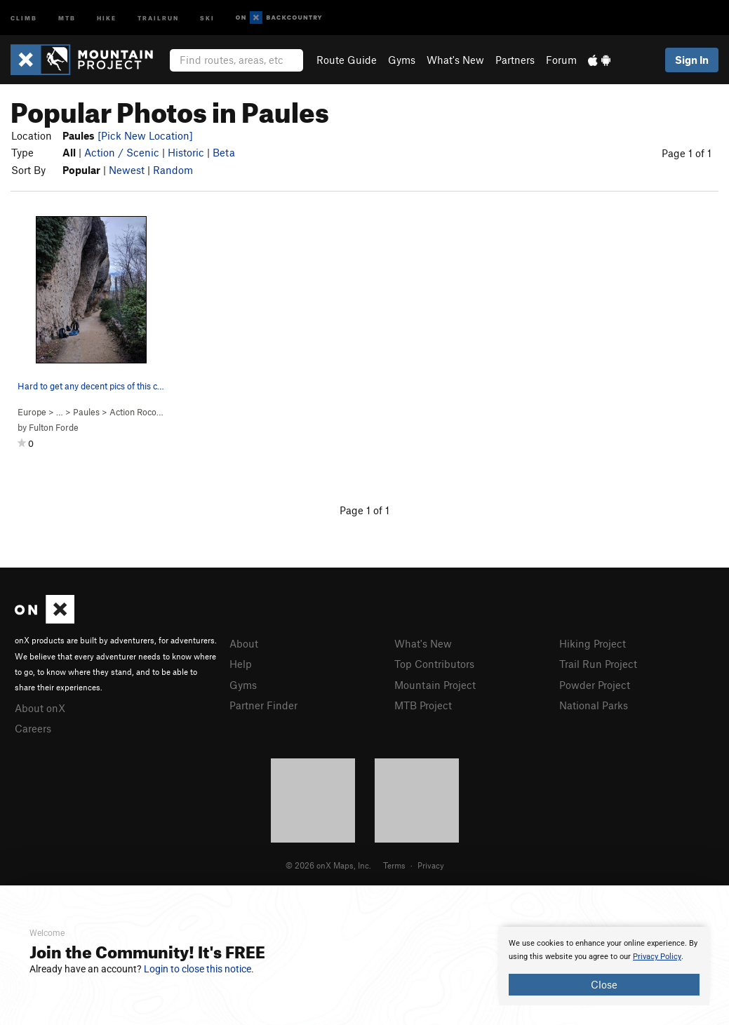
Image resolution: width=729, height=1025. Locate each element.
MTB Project (423, 705)
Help (240, 663)
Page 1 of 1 (686, 153)
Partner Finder (263, 705)
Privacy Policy (657, 956)
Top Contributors (434, 663)
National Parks (593, 705)
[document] (604, 966)
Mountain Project (435, 684)
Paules (86, 411)
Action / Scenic (121, 152)
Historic (186, 152)
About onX (40, 708)
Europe (32, 411)
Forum (561, 59)
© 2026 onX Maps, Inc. (328, 865)
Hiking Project (592, 643)
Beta (224, 152)
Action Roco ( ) (147, 411)
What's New (455, 59)
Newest (127, 169)
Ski (207, 17)
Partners (515, 59)
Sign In (692, 59)
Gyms (401, 59)
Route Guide (346, 59)
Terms (394, 865)
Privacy (430, 865)
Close (604, 984)
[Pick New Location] (145, 135)
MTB (67, 17)
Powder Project (594, 684)
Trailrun (158, 17)
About (243, 643)
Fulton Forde (54, 427)
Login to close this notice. (199, 968)
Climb (24, 17)
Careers (33, 728)
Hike (106, 17)
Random (173, 169)
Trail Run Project (598, 663)
